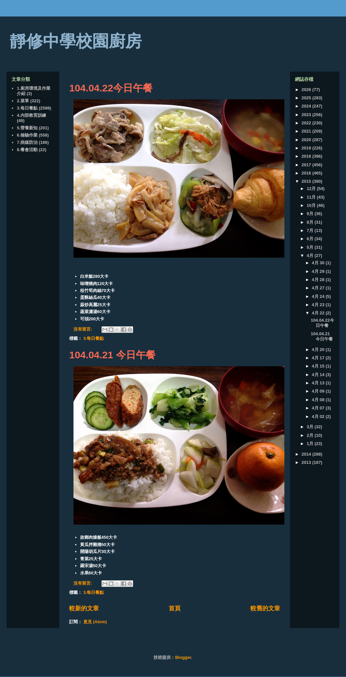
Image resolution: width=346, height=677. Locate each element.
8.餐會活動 (27, 149)
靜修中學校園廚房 (76, 41)
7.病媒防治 (27, 142)
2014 (307, 454)
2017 (307, 164)
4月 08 (319, 399)
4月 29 (319, 271)
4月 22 (319, 312)
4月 (311, 255)
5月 (311, 247)
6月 (311, 238)
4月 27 (319, 287)
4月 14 (319, 374)
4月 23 (319, 304)
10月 (312, 205)
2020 (307, 139)
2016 (307, 173)
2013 (307, 462)
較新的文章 (84, 608)
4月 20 (319, 349)
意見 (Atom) (95, 621)
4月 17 (319, 357)
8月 (311, 222)
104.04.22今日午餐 (111, 87)
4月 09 (319, 391)
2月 (311, 435)
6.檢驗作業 (27, 135)
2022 (307, 122)
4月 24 (319, 296)
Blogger (183, 657)
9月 (311, 213)
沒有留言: (83, 329)
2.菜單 (23, 100)
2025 (307, 97)
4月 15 (319, 366)
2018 (307, 156)
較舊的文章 (265, 608)
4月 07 (319, 407)
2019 (307, 147)
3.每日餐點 (93, 338)
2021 (307, 131)
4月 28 (319, 279)
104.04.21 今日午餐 (112, 354)
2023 (307, 114)
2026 (307, 89)
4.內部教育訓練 (31, 115)
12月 (312, 188)
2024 (307, 106)
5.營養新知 (27, 127)
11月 (312, 197)
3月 (311, 426)
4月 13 (319, 382)
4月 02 (319, 416)
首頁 (175, 608)
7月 (311, 230)
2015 (307, 181)
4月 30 (319, 262)
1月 (311, 443)
